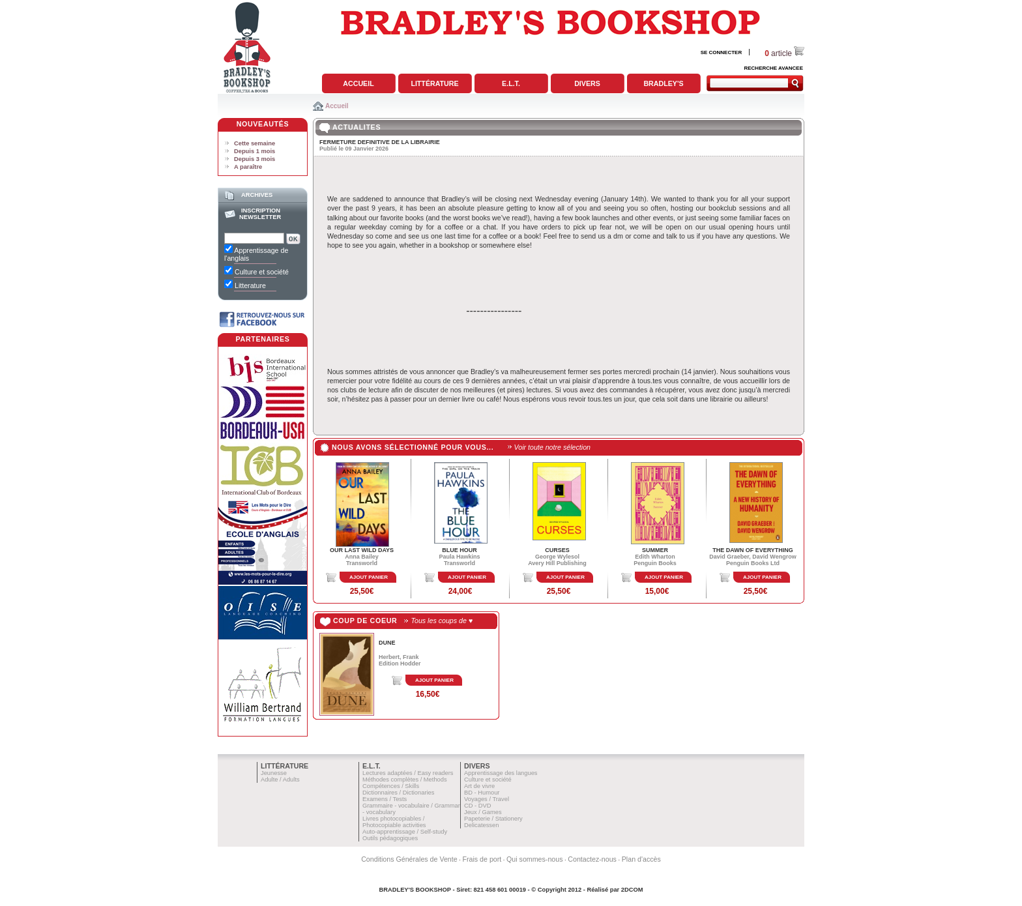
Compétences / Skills (390, 786)
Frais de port (481, 859)
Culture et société (488, 779)
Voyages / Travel (486, 799)
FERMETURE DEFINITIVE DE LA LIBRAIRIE (379, 142)
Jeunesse (274, 773)
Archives (256, 195)
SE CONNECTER (721, 52)
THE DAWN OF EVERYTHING (752, 550)
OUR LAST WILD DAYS (362, 550)
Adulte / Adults (280, 779)
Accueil (358, 83)
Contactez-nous (592, 859)
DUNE (387, 642)
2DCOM (632, 889)
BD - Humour (481, 792)
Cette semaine (254, 143)
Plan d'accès (641, 859)
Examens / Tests (384, 799)
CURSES (557, 550)
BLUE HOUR (459, 550)
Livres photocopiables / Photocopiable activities (394, 821)
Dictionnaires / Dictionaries (398, 792)
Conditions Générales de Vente (409, 859)
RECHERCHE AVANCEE (773, 68)
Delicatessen (481, 825)
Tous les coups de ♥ (442, 620)
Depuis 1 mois (254, 151)
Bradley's (663, 83)
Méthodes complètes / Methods (404, 779)
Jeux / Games (483, 812)
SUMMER (655, 550)
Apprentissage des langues (501, 773)
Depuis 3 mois (254, 159)
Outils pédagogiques (390, 838)
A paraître (248, 167)
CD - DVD (477, 805)
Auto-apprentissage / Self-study (404, 831)
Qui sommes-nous (534, 859)
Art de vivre (479, 786)
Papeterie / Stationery (493, 818)
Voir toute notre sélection (552, 447)
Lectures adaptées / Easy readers (408, 773)
